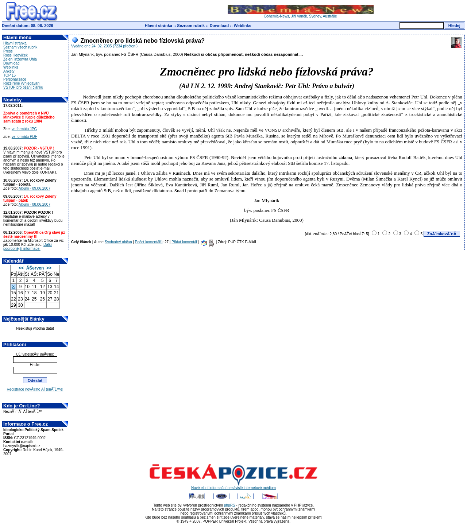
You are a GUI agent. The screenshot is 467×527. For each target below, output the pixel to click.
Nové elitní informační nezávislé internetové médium (233, 486)
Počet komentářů (149, 242)
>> (48, 268)
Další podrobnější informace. (27, 247)
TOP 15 (9, 75)
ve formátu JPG (24, 129)
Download (219, 25)
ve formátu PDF (24, 137)
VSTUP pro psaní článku (23, 87)
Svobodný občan (118, 242)
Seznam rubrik (191, 25)
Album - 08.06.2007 (34, 204)
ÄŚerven (35, 268)
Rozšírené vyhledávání (21, 83)
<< (21, 268)
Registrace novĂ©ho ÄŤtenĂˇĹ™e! (35, 389)
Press (8, 51)
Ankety (9, 71)
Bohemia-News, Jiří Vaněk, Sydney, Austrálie (301, 14)
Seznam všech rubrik (20, 47)
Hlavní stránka (158, 25)
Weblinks (242, 25)
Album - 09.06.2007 (34, 188)
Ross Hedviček (15, 55)
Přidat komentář (184, 242)
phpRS (229, 505)
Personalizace (14, 79)
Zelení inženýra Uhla (20, 59)
